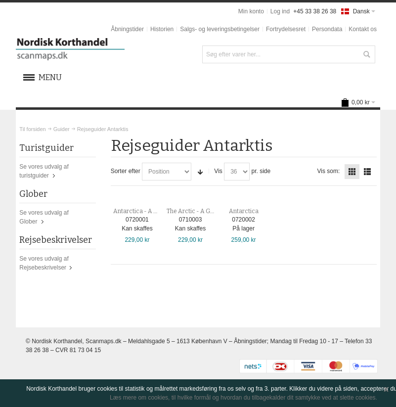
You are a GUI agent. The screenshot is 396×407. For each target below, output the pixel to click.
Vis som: (328, 171)
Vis (218, 171)
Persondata (327, 29)
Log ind (280, 11)
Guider (61, 129)
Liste (367, 171)
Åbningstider (127, 29)
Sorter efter (125, 171)
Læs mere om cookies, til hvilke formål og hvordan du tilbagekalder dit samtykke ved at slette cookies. (243, 397)
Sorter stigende (200, 171)
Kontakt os (363, 29)
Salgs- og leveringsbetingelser (220, 29)
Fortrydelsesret (286, 29)
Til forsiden (32, 129)
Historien (162, 29)
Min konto (251, 11)
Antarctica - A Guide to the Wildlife (160, 211)
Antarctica (244, 211)
